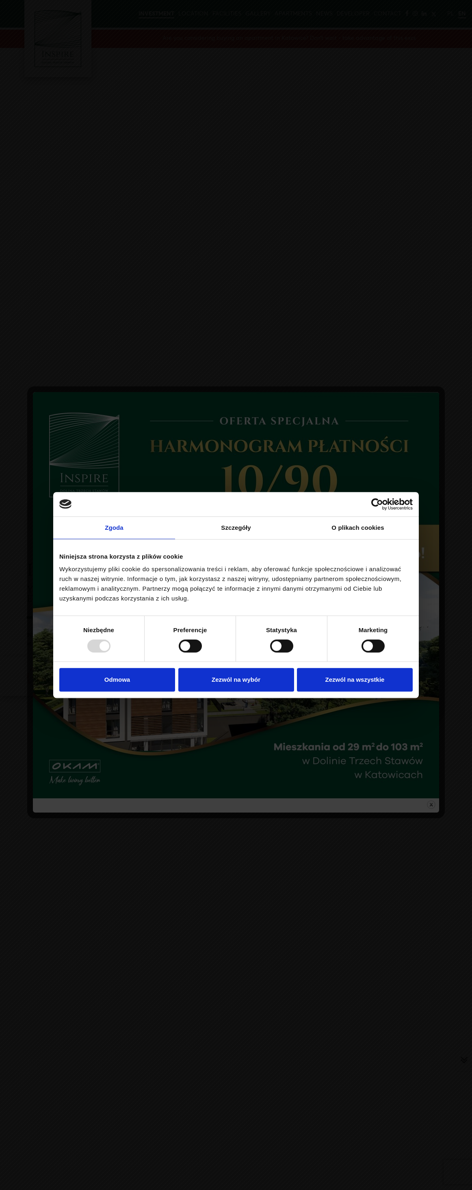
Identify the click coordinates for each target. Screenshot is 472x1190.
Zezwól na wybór (236, 679)
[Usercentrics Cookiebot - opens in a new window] (377, 504)
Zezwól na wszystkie (355, 679)
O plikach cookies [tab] (357, 527)
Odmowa (117, 679)
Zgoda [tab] (114, 527)
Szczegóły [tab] (236, 527)
